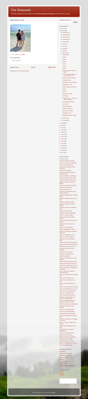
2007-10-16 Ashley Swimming (67, 295)
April (64, 50)
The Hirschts (62, 363)
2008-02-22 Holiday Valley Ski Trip (68, 265)
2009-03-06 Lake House (65, 211)
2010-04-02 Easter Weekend (66, 160)
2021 (62, 30)
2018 (62, 127)
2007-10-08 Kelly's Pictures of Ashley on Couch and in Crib (67, 301)
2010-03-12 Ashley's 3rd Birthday (67, 163)
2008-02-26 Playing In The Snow (67, 263)
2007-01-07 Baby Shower (66, 335)
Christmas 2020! (66, 80)
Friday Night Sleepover (68, 101)
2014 (62, 136)
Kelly (62, 372)
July (64, 43)
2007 (62, 152)
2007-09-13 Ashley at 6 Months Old (68, 304)
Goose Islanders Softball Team (67, 365)
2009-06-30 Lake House (65, 187)
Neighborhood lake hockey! (69, 115)
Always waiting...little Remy (69, 87)
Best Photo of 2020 (67, 93)
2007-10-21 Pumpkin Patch (66, 293)
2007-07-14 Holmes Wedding (67, 311)
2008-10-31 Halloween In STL (67, 234)
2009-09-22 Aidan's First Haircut (67, 178)
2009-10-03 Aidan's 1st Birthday (67, 176)
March (64, 52)
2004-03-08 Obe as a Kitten (66, 341)
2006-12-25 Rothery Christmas (67, 337)
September (66, 39)
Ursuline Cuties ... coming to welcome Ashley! (69, 98)
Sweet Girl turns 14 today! (69, 77)
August (65, 41)
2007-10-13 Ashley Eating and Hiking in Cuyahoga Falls (67, 297)
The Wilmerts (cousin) (65, 355)
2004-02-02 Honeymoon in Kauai (67, 343)
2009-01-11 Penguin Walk (66, 215)
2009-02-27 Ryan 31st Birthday (67, 213)
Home (33, 67)
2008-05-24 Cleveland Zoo (66, 254)
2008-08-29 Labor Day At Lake (67, 246)
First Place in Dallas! (67, 110)
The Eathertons (63, 361)
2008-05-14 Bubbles (64, 256)
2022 (62, 28)
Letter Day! (65, 96)
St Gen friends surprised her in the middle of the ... (69, 75)
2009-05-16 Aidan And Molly (66, 202)
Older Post (52, 67)
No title (64, 57)
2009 (62, 148)
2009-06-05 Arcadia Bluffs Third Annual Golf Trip (67, 192)
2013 (62, 139)
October (65, 37)
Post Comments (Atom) (23, 71)
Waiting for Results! (67, 108)
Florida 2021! (65, 54)
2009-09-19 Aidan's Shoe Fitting (67, 180)
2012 (62, 141)
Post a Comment (16, 60)
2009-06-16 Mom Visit (65, 189)
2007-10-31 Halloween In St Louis (68, 289)
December (65, 32)
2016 (62, 132)
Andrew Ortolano (63, 357)
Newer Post (14, 67)
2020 (62, 123)
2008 (62, 150)
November (65, 35)
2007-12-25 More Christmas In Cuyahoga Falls (67, 271)
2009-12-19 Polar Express (66, 165)
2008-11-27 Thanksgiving (66, 227)
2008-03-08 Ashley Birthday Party (68, 261)
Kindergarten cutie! (67, 84)
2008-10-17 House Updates (66, 237)
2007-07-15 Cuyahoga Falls (66, 309)
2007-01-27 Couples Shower (66, 332)
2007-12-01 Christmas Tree (66, 278)
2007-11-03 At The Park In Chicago (68, 287)
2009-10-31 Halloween (65, 170)
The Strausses (21, 10)
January (65, 120)
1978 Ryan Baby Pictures (66, 345)
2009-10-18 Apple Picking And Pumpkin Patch (67, 173)
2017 (62, 130)
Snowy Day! (65, 104)
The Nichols (62, 351)
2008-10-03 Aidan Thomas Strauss (68, 242)
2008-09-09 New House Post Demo (68, 244)
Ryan (62, 374)
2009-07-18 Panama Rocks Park (67, 185)
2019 (62, 125)
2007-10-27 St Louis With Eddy (67, 291)
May (64, 48)
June (64, 46)
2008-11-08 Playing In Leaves (67, 229)
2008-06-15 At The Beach (66, 252)
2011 (62, 143)
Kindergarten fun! (66, 113)
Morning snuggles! (67, 106)
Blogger (53, 392)
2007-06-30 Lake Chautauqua (67, 313)
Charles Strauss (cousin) (65, 353)
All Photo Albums (63, 158)
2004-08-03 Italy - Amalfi (65, 339)
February (65, 118)
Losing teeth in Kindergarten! (69, 82)
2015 (62, 134)
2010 (62, 145)
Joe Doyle (62, 359)
